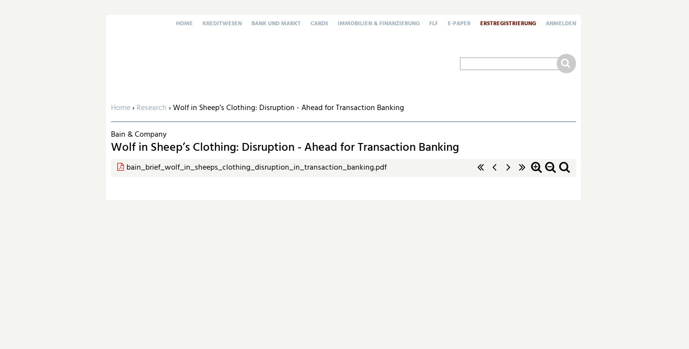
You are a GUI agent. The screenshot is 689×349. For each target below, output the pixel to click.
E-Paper (459, 24)
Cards (319, 24)
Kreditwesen (222, 24)
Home (184, 24)
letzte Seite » (522, 172)
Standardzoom (564, 172)
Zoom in (536, 172)
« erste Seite (480, 172)
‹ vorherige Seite (495, 172)
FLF (433, 24)
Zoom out (550, 172)
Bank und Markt (276, 24)
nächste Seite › (508, 172)
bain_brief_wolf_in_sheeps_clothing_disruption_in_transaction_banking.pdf (256, 167)
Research (152, 108)
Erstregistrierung (508, 24)
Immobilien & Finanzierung (379, 24)
